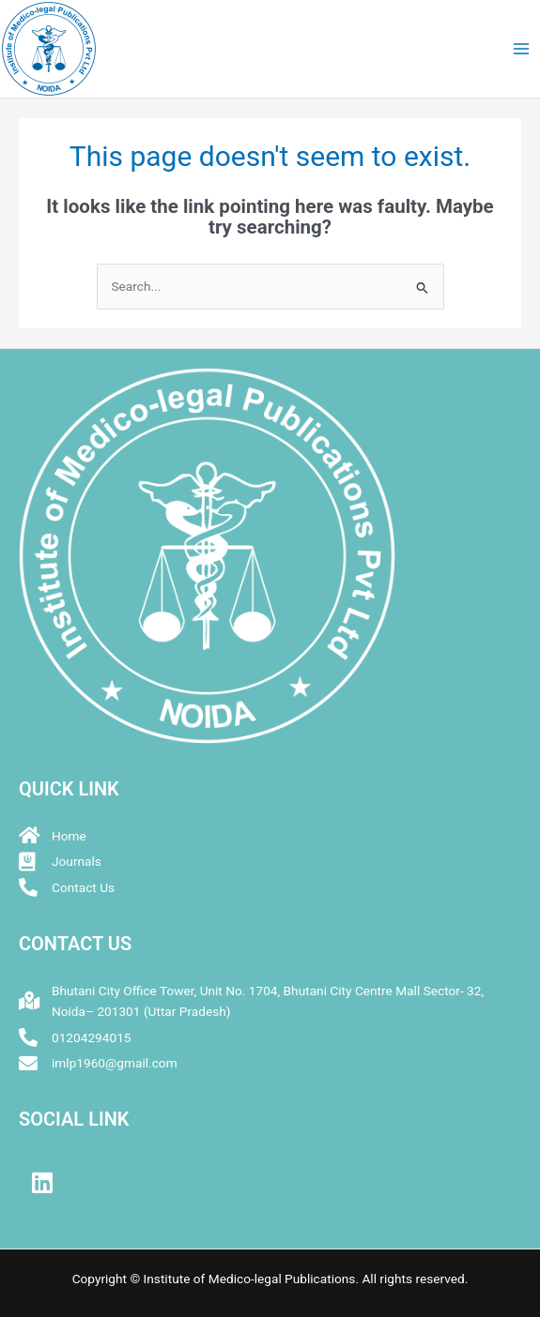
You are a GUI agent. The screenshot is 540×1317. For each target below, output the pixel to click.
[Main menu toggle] (521, 49)
